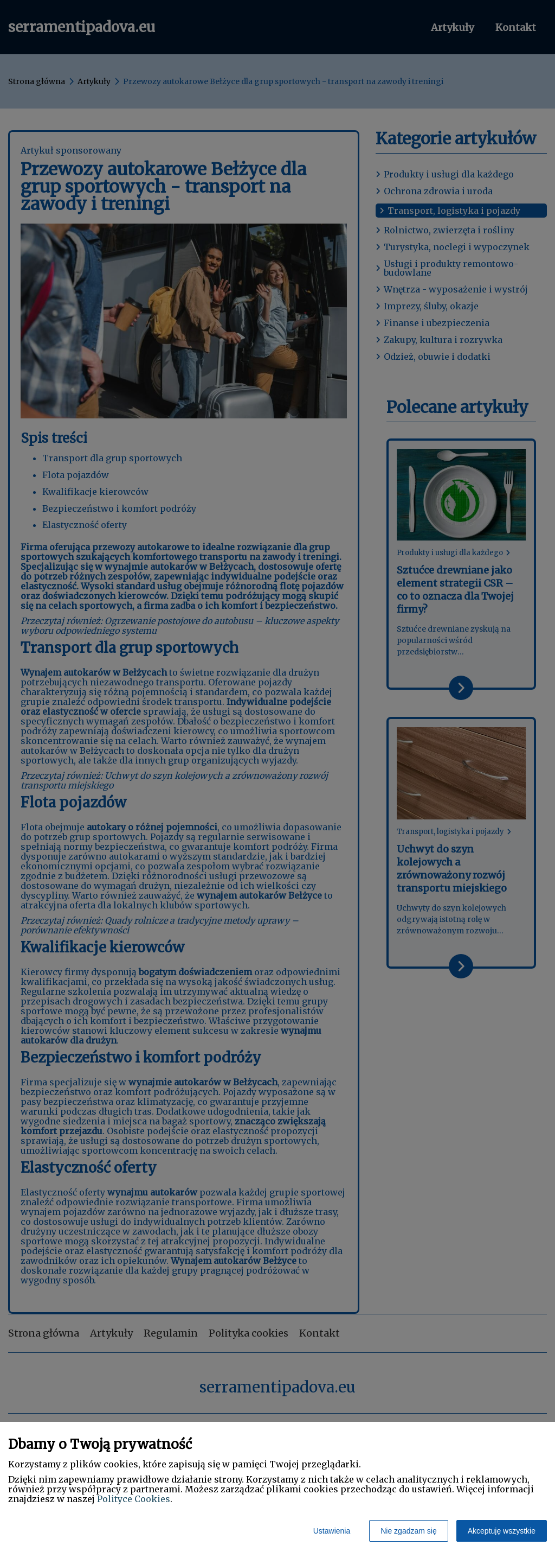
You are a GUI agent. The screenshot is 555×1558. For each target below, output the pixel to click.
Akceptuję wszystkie (501, 1531)
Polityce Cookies (133, 1498)
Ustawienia (331, 1531)
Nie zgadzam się (408, 1531)
